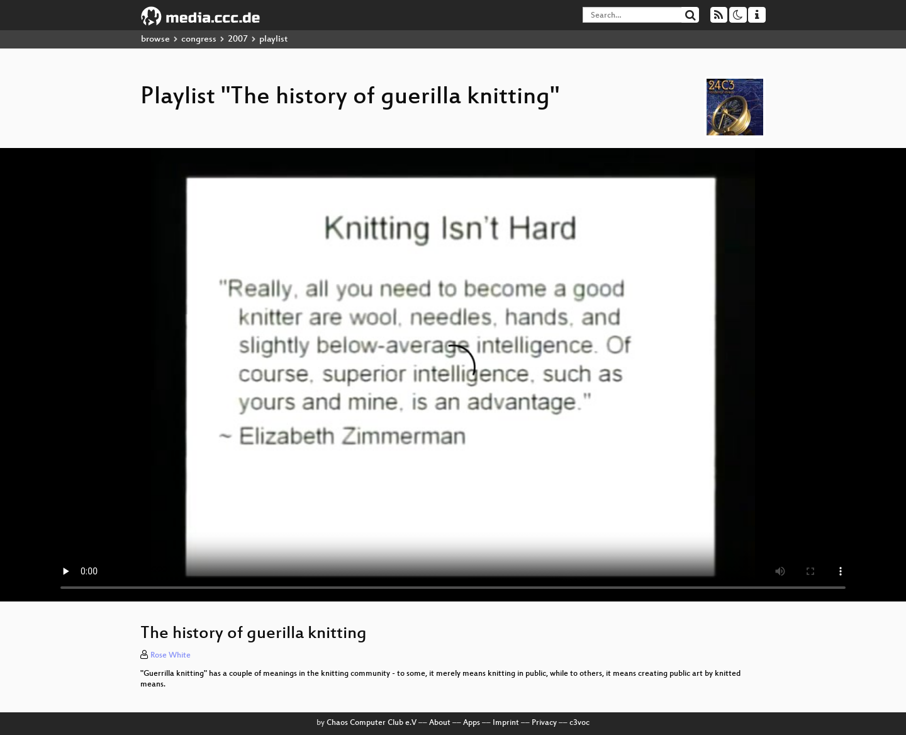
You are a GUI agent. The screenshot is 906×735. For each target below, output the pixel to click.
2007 (238, 39)
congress (198, 39)
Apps (471, 723)
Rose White (170, 655)
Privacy (544, 723)
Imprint (506, 723)
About (439, 723)
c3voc (579, 723)
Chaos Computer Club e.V (372, 723)
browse (155, 39)
